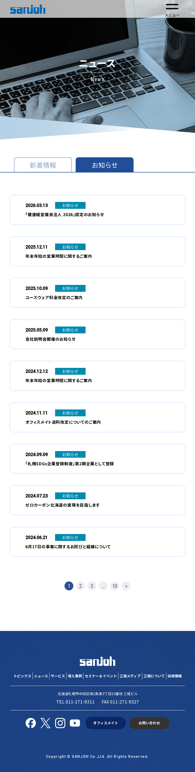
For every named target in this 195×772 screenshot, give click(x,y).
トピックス (22, 675)
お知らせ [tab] (105, 164)
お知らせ (70, 205)
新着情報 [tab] (43, 164)
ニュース (41, 675)
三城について (154, 675)
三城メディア (130, 675)
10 (114, 586)
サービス (58, 675)
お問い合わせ (149, 722)
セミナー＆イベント (101, 675)
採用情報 (175, 675)
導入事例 (75, 675)
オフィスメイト (105, 722)
